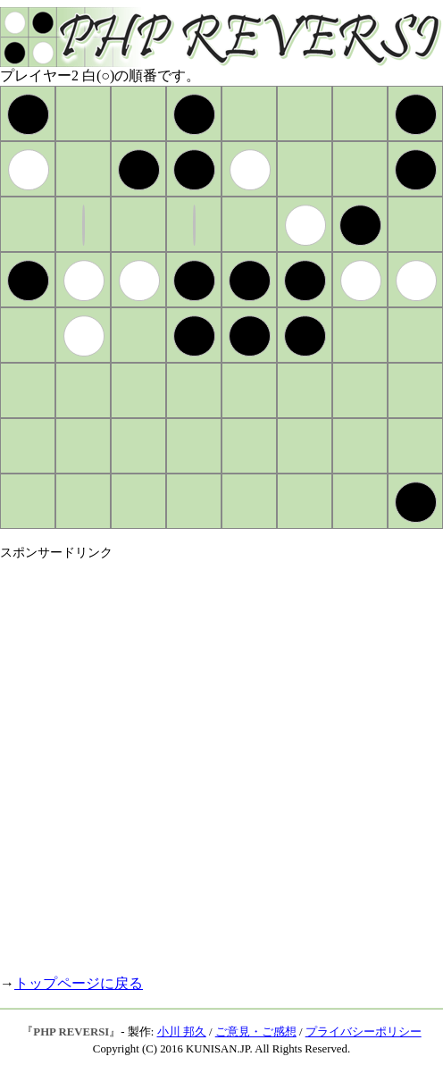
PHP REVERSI (71, 1032)
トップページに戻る (78, 983)
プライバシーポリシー (363, 1032)
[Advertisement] (198, 760)
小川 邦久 (181, 1032)
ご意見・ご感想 (256, 1032)
